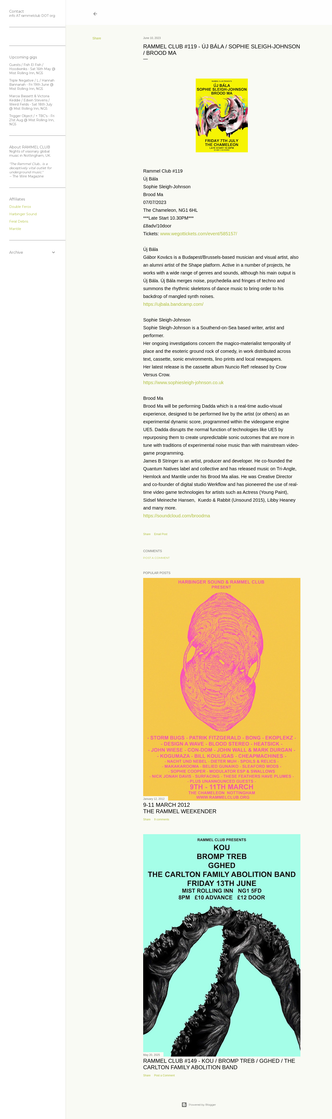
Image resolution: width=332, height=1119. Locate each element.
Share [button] (96, 38)
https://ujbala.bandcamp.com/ (173, 304)
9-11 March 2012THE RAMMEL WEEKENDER (179, 808)
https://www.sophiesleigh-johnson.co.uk (183, 382)
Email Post (160, 534)
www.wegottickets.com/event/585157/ (198, 233)
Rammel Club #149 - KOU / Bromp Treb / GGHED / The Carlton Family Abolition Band (219, 1064)
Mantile (15, 229)
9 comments (161, 819)
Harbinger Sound (23, 214)
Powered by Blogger (198, 1104)
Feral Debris (18, 221)
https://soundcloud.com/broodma (176, 515)
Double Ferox (20, 207)
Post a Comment (156, 558)
